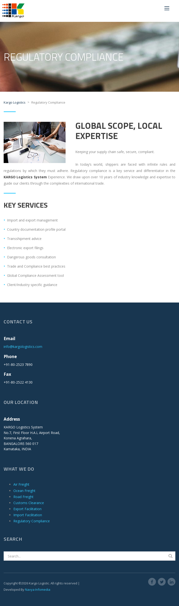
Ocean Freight (24, 490)
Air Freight (21, 484)
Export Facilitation (27, 509)
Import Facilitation (27, 515)
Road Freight (23, 496)
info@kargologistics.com (23, 346)
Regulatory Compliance (31, 521)
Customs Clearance (28, 502)
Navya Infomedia (37, 589)
